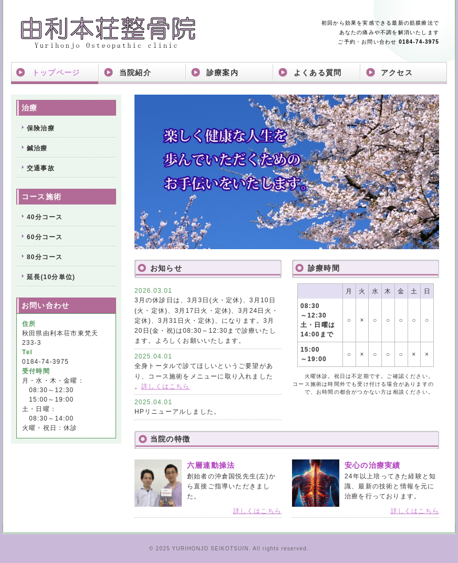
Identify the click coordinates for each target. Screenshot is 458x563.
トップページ (56, 72)
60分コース (45, 237)
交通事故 (41, 168)
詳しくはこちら (165, 386)
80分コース (45, 257)
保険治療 (41, 128)
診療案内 (222, 72)
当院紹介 (135, 72)
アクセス (397, 72)
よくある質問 (317, 72)
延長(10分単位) (51, 277)
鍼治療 (37, 148)
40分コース (45, 217)
